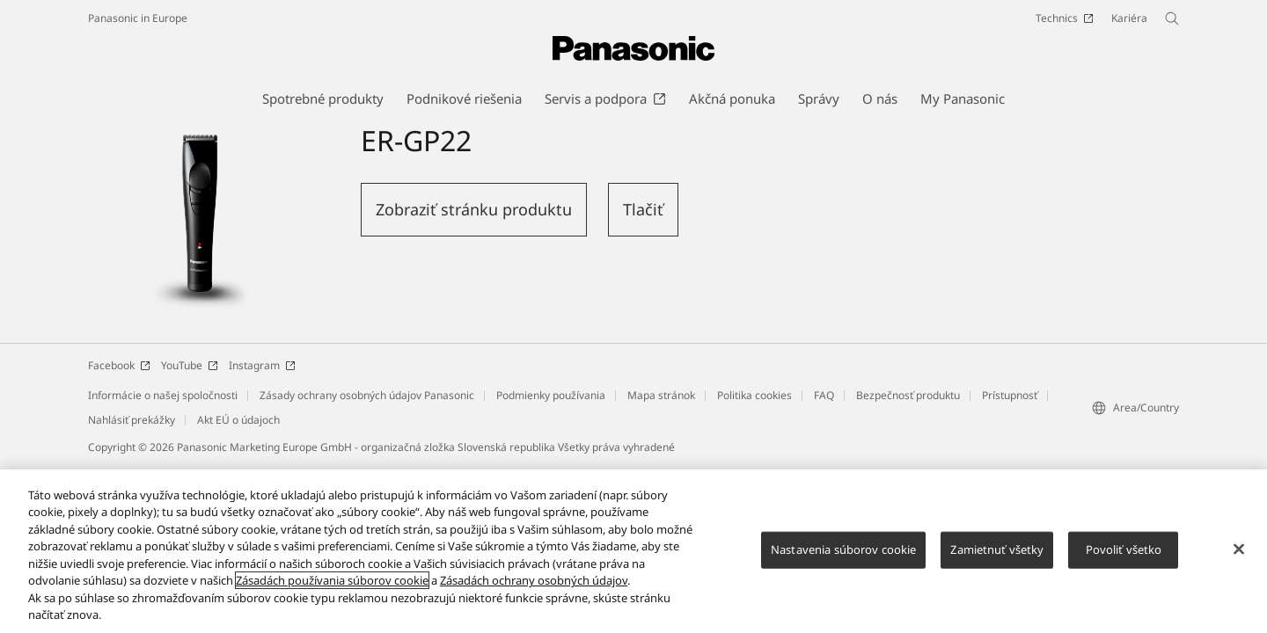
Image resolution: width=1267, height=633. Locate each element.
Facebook (119, 365)
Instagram (262, 365)
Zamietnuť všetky (997, 549)
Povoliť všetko (1124, 549)
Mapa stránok (661, 395)
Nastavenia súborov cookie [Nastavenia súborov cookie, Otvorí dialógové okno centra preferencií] (843, 549)
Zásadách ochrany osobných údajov (533, 580)
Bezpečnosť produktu (908, 395)
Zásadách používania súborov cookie (332, 580)
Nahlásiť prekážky (131, 419)
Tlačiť (643, 209)
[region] (633, 551)
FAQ (824, 395)
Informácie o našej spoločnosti (163, 395)
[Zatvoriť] (1238, 548)
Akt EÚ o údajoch (238, 419)
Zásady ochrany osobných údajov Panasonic (367, 395)
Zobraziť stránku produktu (474, 209)
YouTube (189, 365)
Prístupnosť (1009, 395)
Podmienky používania (550, 395)
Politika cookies (754, 395)
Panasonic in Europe (137, 18)
